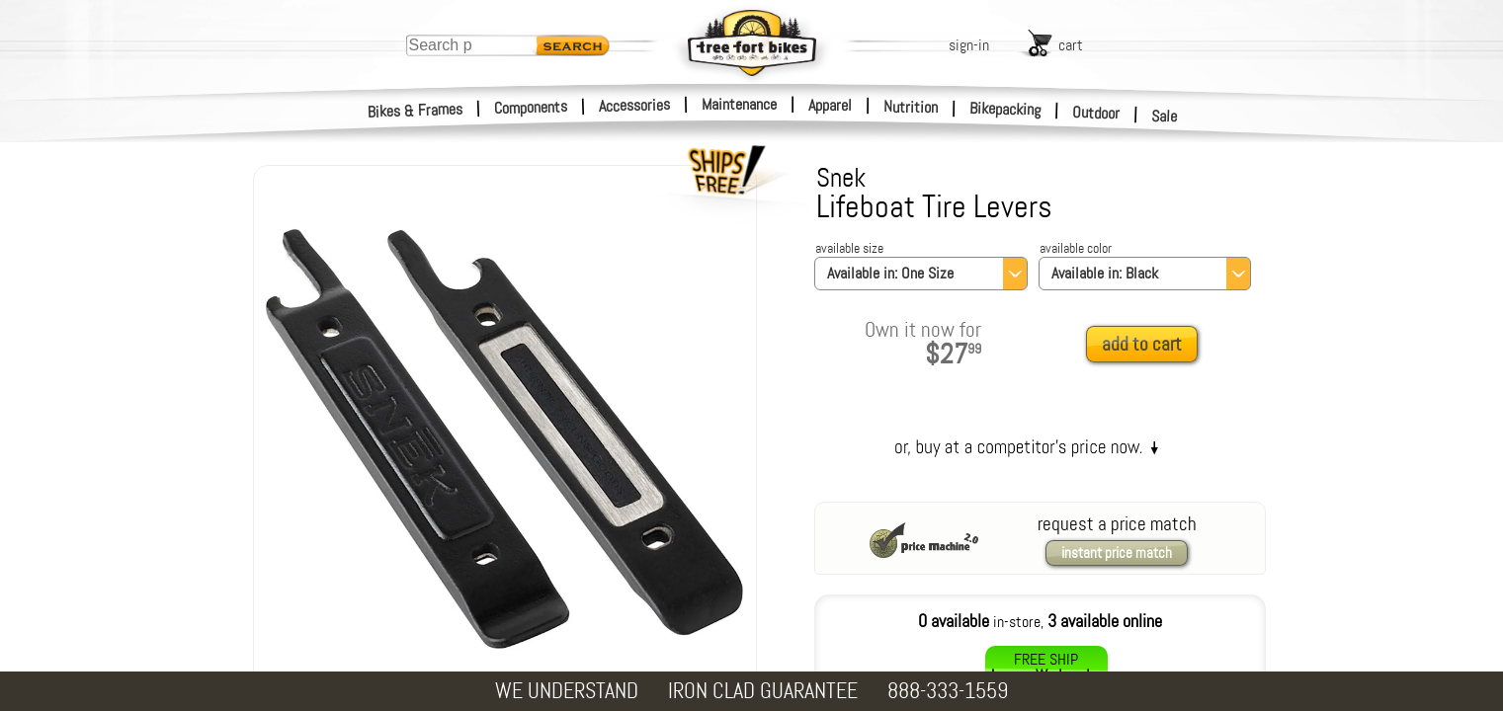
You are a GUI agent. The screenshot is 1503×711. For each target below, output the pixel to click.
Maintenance (739, 104)
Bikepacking (1005, 109)
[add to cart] (1147, 345)
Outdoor (1096, 112)
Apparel (830, 105)
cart (1070, 45)
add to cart (1142, 344)
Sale (1164, 116)
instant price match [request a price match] (1116, 553)
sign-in (969, 45)
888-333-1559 (947, 690)
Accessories (634, 105)
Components (531, 107)
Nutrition (910, 107)
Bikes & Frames (415, 110)
